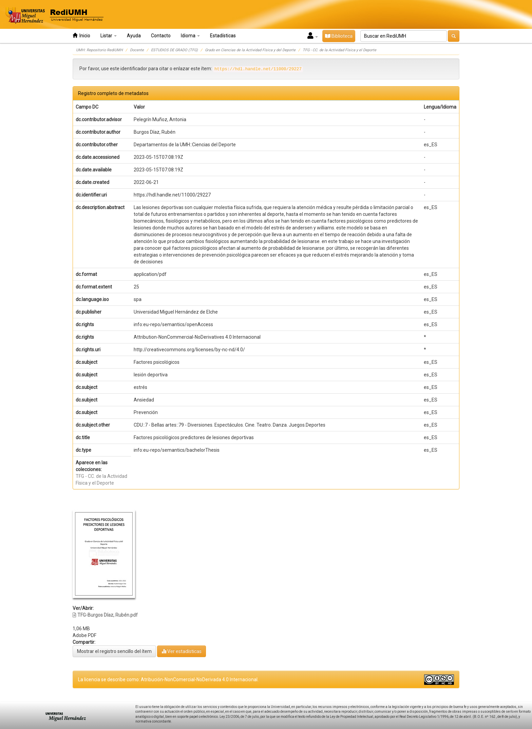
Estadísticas (223, 35)
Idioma (190, 35)
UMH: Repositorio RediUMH (99, 50)
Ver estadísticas (182, 651)
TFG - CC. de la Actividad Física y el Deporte (339, 50)
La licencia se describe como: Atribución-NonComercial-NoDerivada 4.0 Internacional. (168, 679)
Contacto (161, 35)
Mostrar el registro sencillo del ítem (114, 651)
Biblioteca (339, 36)
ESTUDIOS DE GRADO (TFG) (174, 50)
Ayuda (134, 35)
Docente (137, 50)
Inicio (81, 35)
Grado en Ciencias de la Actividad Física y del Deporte (250, 50)
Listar (108, 35)
